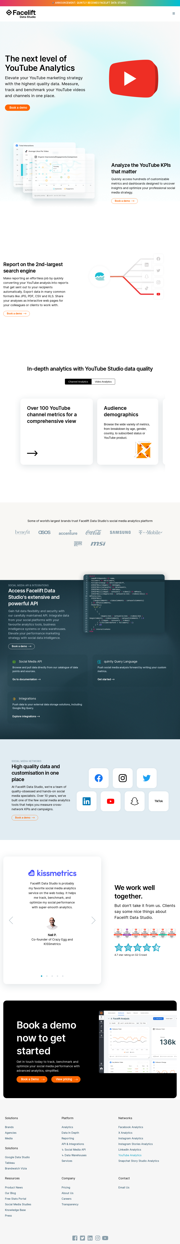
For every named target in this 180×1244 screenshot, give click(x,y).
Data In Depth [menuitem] (70, 1137)
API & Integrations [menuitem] (73, 1149)
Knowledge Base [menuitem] (15, 1214)
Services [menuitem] (67, 1165)
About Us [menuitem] (67, 1198)
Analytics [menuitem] (67, 1132)
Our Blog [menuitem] (10, 1198)
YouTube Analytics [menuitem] (129, 1160)
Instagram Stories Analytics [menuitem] (135, 1149)
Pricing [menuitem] (66, 1192)
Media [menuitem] (9, 1143)
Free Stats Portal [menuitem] (15, 1203)
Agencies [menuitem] (10, 1137)
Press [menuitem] (8, 1220)
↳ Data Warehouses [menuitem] (74, 1160)
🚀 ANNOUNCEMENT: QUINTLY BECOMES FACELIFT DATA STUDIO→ (90, 3)
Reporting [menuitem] (68, 1143)
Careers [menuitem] (66, 1203)
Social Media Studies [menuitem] (18, 1209)
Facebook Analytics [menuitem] (130, 1132)
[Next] (92, 920)
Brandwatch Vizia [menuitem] (16, 1173)
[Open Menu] (173, 14)
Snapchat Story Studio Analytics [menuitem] (138, 1165)
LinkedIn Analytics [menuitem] (129, 1154)
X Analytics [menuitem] (125, 1137)
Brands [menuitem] (9, 1132)
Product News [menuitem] (14, 1192)
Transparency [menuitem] (70, 1209)
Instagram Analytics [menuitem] (130, 1143)
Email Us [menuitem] (123, 1192)
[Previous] (12, 920)
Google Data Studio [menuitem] (17, 1162)
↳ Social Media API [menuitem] (74, 1154)
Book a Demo (34, 1079)
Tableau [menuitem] (10, 1167)
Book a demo (19, 107)
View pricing (34, 1084)
